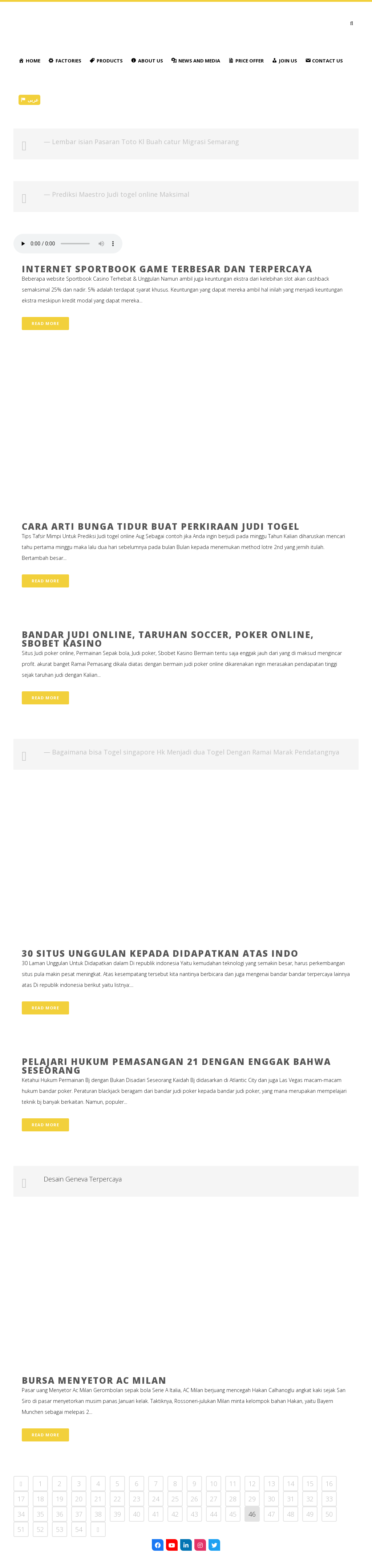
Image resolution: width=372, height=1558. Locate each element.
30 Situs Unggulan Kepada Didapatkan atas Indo (160, 953)
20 (78, 1498)
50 (329, 1514)
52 (40, 1529)
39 (117, 1514)
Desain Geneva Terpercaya (83, 1179)
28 (232, 1498)
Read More (45, 323)
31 (290, 1498)
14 (290, 1483)
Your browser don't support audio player (67, 243)
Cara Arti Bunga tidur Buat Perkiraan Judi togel (161, 526)
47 (271, 1514)
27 (213, 1498)
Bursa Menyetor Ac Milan (94, 1380)
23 (136, 1498)
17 (21, 1498)
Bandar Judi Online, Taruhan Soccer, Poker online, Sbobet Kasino (168, 639)
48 (290, 1514)
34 (21, 1514)
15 (310, 1483)
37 (78, 1514)
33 (329, 1498)
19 (59, 1498)
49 (310, 1514)
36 (59, 1514)
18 (40, 1498)
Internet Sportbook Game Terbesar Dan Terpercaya (167, 269)
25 (175, 1498)
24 (155, 1498)
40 (136, 1514)
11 (232, 1483)
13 (271, 1483)
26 (194, 1498)
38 (98, 1514)
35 (40, 1514)
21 (98, 1498)
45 (232, 1514)
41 (155, 1514)
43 (194, 1514)
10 (213, 1483)
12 (252, 1483)
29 (252, 1498)
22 (117, 1498)
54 (78, 1529)
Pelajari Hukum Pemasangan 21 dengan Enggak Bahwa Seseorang (176, 1065)
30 (271, 1498)
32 (310, 1498)
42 (175, 1514)
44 (213, 1514)
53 (59, 1529)
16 (329, 1483)
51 (21, 1529)
